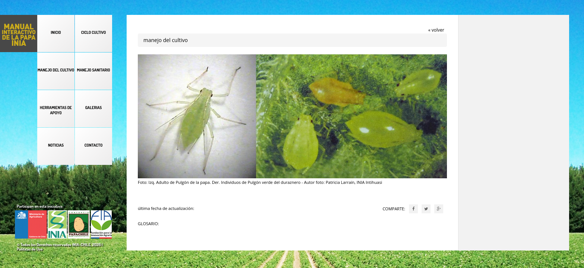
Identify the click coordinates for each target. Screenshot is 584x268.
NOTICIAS (56, 145)
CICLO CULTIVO (93, 32)
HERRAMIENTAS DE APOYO (56, 110)
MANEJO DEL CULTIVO (56, 70)
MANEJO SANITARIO (93, 70)
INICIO (56, 32)
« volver (436, 30)
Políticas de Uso (29, 249)
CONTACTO (93, 145)
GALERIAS (93, 107)
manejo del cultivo (165, 40)
